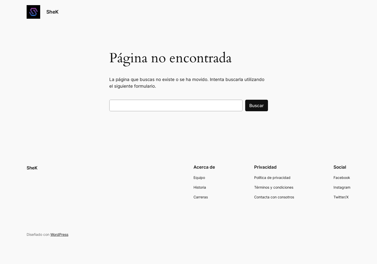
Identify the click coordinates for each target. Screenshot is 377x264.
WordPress (59, 234)
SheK (52, 12)
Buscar (256, 105)
